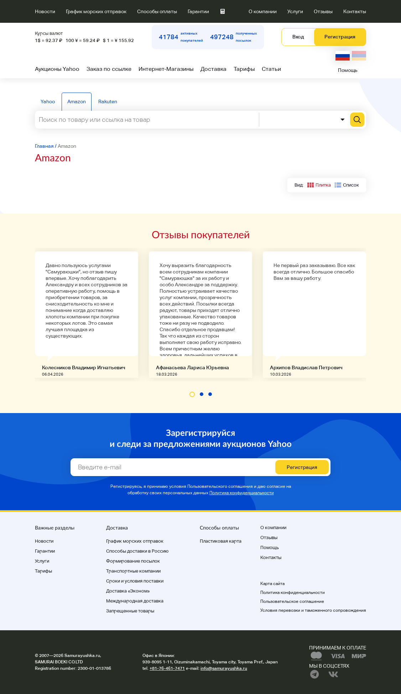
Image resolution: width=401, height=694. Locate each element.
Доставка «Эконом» (128, 591)
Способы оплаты (157, 11)
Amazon (76, 101)
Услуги (295, 11)
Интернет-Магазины (166, 69)
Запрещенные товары (130, 611)
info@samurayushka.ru (223, 668)
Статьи (271, 69)
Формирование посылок (133, 561)
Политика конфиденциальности (241, 492)
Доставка (213, 69)
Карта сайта (272, 583)
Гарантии (198, 11)
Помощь (348, 70)
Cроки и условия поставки (134, 581)
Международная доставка (134, 601)
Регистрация (339, 37)
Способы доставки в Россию (137, 551)
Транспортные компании (133, 571)
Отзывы (323, 11)
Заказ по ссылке (109, 69)
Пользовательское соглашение (292, 601)
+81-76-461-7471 (167, 668)
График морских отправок (96, 11)
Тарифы (244, 69)
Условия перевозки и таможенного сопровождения (313, 610)
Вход (298, 37)
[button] (192, 394)
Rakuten (107, 101)
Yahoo (48, 101)
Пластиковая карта (220, 541)
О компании (263, 11)
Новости (45, 11)
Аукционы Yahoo (57, 69)
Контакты (354, 11)
